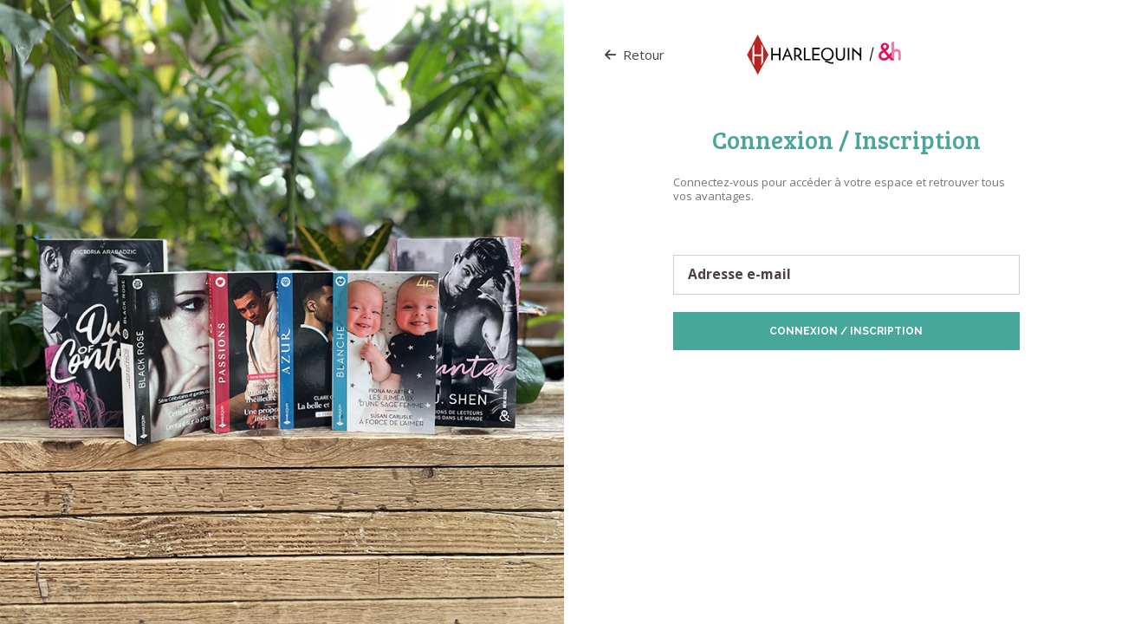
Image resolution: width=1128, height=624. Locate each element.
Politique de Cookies (915, 377)
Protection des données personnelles (771, 377)
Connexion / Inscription (846, 331)
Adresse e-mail (739, 275)
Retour (634, 54)
